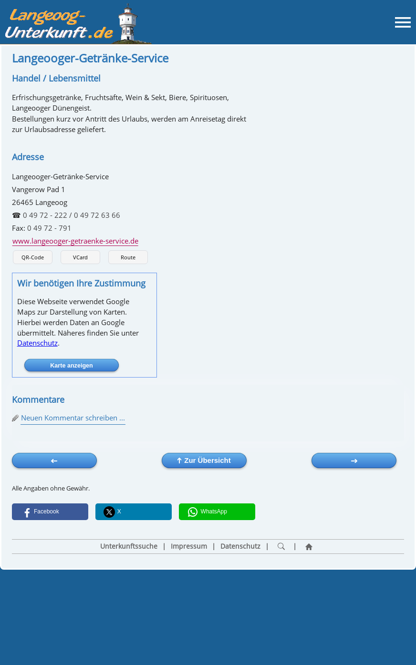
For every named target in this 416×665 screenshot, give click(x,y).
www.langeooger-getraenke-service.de (75, 241)
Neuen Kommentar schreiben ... (73, 417)
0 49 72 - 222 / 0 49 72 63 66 (71, 215)
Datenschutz (37, 343)
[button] (50, 511)
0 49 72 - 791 (49, 228)
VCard (80, 257)
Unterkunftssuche (128, 546)
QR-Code (32, 257)
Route (128, 257)
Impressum (189, 546)
